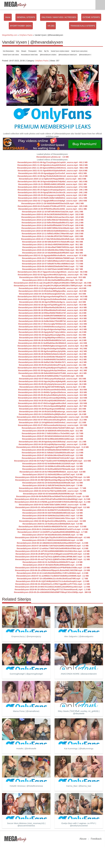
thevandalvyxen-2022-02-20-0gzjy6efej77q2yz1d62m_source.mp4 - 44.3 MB (52, 332)
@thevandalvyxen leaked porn (68, 54)
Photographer (32, 51)
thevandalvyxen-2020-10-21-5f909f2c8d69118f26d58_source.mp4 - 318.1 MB (52, 184)
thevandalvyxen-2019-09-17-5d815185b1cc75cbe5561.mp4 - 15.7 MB (52, 433)
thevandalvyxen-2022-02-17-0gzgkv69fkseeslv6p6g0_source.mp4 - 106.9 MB (52, 201)
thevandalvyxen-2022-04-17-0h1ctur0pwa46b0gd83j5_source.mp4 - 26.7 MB (52, 406)
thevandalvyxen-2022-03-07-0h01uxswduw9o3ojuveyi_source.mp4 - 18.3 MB (52, 425)
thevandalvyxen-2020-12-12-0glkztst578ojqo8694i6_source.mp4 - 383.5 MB (52, 179)
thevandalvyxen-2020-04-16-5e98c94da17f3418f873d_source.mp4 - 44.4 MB (53, 321)
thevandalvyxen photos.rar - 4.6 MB (52, 157)
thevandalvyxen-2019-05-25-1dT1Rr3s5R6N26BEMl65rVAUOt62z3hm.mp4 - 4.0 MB (52, 551)
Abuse (82, 838)
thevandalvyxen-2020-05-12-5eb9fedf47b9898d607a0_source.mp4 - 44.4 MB (52, 316)
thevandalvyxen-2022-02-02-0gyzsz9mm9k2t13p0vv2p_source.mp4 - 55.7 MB (52, 275)
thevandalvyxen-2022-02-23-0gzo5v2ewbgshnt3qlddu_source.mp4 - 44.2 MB (52, 348)
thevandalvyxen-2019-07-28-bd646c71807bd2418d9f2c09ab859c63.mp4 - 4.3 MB (53, 546)
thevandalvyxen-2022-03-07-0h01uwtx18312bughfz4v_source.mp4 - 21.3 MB (52, 420)
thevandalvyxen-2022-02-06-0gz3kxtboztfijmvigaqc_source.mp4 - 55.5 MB (52, 277)
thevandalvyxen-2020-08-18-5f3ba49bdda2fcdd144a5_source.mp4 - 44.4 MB (52, 310)
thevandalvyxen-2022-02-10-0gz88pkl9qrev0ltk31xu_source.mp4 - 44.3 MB (52, 338)
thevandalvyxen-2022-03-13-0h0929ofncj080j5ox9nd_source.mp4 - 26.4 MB (52, 414)
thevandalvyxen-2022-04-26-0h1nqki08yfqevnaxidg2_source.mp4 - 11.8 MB (52, 444)
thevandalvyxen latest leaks (29, 54)
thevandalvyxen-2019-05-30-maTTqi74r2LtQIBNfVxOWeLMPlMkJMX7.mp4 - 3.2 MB (52, 557)
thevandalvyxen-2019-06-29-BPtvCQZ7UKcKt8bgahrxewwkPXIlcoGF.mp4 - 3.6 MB (53, 554)
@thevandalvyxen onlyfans (48, 54)
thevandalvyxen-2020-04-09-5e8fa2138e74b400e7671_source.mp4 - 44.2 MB (52, 362)
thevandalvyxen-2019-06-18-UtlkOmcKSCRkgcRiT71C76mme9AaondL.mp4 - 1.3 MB (52, 589)
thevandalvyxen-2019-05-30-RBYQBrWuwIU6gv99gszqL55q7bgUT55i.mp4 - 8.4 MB (52, 477)
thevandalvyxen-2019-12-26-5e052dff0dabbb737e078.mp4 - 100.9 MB (53, 225)
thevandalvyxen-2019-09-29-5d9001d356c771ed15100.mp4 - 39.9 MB (52, 376)
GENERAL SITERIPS (26, 17)
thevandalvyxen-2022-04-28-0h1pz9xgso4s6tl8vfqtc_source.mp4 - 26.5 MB (52, 409)
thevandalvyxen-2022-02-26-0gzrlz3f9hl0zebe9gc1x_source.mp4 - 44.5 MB (52, 302)
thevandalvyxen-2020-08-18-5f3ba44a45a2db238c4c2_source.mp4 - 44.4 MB (52, 307)
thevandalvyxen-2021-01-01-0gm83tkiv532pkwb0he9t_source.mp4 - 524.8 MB (52, 170)
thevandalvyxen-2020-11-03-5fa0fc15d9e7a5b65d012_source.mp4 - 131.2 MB (52, 198)
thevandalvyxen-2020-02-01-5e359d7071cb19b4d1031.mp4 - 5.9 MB (52, 510)
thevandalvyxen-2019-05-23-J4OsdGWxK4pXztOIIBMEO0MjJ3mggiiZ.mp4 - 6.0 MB (52, 507)
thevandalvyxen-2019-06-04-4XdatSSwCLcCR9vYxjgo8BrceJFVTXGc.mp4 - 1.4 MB (52, 584)
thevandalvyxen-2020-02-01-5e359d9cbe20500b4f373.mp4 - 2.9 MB (53, 562)
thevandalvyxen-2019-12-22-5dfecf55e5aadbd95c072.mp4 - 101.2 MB (52, 223)
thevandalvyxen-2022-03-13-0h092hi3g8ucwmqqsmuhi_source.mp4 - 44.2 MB (53, 346)
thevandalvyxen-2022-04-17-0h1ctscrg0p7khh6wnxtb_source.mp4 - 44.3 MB (52, 324)
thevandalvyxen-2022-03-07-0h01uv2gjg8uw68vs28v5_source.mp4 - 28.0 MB (52, 403)
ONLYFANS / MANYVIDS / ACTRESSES (58, 17)
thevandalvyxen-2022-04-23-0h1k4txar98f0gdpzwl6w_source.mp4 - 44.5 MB (52, 291)
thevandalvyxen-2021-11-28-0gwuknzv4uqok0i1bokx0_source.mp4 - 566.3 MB (52, 165)
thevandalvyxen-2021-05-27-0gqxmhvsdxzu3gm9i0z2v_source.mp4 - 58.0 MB (52, 272)
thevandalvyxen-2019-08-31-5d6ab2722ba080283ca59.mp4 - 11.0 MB (52, 452)
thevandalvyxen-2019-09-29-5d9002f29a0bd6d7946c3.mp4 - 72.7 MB (52, 266)
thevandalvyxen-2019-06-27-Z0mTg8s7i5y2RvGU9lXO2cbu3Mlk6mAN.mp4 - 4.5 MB (52, 537)
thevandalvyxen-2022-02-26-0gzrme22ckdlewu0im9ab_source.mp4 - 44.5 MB (52, 299)
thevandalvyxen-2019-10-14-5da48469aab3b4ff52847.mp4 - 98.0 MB (52, 253)
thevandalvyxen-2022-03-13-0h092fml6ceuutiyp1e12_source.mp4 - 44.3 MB (52, 327)
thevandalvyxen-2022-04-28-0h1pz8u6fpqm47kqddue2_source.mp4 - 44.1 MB (52, 368)
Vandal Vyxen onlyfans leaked (60, 51)
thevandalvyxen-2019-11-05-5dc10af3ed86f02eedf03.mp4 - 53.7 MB (52, 280)
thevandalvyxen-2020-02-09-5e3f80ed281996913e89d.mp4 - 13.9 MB (52, 439)
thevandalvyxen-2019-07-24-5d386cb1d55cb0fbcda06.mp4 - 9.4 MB (52, 466)
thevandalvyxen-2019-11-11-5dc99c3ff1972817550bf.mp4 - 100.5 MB (52, 236)
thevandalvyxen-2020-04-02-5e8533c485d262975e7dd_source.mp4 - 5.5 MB (52, 526)
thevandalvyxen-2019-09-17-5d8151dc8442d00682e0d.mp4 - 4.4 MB (52, 540)
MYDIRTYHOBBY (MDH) (21, 26)
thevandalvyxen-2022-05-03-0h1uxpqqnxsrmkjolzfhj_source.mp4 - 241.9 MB (52, 195)
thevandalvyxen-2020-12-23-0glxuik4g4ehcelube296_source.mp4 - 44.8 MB (52, 288)
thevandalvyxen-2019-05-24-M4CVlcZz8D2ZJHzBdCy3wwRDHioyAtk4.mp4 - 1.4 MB (52, 587)
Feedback (96, 838)
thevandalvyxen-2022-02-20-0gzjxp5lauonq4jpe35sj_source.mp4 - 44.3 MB (52, 335)
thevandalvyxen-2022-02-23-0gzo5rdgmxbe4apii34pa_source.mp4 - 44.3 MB (52, 329)
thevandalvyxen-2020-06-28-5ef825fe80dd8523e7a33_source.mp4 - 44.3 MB (53, 340)
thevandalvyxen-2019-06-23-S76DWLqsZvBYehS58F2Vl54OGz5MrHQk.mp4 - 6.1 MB (52, 502)
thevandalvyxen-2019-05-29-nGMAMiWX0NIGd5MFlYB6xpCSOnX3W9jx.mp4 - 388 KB (52, 592)
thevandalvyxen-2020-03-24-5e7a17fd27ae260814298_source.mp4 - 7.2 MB (52, 491)
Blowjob (23, 51)
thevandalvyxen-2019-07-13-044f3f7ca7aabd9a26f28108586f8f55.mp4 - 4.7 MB (52, 532)
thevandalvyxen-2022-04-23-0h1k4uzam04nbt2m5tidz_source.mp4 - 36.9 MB (52, 390)
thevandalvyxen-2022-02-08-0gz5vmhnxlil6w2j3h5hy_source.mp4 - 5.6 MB (52, 521)
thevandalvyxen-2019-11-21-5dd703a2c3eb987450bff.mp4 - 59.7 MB (52, 269)
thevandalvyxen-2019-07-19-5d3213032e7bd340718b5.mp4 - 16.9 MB (52, 428)
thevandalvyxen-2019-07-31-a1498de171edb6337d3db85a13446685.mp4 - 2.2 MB (52, 576)
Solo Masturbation (8, 51)
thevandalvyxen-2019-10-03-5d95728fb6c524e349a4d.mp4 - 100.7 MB (52, 228)
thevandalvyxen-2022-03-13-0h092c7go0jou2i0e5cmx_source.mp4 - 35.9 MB (52, 392)
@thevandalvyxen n (85, 54)
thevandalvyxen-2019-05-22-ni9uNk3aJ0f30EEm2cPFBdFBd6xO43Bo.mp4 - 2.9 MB (52, 567)
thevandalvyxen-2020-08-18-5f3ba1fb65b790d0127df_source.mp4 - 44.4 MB (52, 313)
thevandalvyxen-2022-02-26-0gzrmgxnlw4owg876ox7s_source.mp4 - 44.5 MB (52, 296)
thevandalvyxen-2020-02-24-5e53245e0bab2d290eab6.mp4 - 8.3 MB (52, 483)
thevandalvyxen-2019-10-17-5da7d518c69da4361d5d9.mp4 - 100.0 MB (52, 239)
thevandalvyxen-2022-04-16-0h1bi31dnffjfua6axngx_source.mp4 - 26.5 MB (52, 411)
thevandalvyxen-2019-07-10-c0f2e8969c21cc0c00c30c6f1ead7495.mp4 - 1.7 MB (52, 578)
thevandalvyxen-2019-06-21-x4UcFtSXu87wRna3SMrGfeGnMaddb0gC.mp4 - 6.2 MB (52, 499)
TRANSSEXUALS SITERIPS (82, 26)
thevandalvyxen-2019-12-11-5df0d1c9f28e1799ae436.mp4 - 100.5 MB (52, 233)
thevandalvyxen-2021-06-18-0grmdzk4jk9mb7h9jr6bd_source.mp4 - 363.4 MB (52, 181)
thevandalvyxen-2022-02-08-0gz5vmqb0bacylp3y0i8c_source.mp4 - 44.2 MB (52, 351)
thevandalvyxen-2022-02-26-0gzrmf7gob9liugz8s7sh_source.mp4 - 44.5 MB (52, 305)
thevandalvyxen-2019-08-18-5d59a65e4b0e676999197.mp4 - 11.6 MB (52, 450)
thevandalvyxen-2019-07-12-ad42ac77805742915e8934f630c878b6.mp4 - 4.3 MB (52, 548)
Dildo (17, 51)
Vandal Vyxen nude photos (79, 51)
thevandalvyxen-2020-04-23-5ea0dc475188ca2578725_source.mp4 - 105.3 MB (52, 206)
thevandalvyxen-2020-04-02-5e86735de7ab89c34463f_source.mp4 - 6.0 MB (52, 505)
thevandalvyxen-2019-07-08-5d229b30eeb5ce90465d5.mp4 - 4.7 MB (52, 535)
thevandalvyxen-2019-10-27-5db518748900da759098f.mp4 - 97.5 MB (52, 258)
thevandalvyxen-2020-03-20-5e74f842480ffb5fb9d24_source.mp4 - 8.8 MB (52, 472)
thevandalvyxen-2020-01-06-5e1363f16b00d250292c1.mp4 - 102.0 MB (52, 214)
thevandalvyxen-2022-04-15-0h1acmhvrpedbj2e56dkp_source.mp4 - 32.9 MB (52, 398)
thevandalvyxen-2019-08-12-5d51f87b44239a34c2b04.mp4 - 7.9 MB (53, 485)
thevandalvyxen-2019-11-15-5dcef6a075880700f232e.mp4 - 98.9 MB (52, 247)
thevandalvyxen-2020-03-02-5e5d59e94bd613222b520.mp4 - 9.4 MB (52, 463)
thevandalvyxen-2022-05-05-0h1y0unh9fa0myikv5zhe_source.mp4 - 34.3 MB (52, 395)
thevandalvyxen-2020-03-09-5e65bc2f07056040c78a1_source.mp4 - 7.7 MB (52, 488)
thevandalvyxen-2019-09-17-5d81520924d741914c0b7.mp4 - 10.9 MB (52, 458)
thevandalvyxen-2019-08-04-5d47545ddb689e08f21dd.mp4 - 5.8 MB (52, 513)
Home (7, 17)
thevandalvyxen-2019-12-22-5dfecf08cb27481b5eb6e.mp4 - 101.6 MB (52, 220)
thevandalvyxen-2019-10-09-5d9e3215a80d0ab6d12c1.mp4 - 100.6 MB (52, 231)
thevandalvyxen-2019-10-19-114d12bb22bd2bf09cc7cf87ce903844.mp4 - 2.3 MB (52, 573)
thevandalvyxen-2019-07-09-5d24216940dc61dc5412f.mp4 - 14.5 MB (52, 436)
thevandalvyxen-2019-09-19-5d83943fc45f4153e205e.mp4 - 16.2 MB (52, 431)
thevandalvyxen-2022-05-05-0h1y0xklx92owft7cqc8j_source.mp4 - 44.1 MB (52, 365)
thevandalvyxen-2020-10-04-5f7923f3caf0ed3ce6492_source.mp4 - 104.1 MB (52, 209)
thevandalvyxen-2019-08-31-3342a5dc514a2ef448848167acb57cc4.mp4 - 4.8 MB (52, 529)
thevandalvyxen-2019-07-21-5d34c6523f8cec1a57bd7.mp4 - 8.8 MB (53, 474)
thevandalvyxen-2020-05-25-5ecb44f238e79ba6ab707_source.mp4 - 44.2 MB (52, 357)
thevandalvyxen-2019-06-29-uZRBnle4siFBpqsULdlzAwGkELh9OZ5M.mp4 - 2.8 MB (52, 570)
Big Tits (46, 51)
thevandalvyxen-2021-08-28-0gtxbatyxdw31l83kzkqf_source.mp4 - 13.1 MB (52, 442)
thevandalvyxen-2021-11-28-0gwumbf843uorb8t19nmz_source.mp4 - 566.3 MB (52, 168)
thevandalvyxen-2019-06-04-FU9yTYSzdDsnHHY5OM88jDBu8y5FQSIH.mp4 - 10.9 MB (52, 461)
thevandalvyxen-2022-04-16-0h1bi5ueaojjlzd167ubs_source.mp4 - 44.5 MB (52, 294)
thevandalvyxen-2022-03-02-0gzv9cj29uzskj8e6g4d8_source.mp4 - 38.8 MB (52, 381)
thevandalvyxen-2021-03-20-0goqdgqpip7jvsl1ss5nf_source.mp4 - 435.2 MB (52, 173)
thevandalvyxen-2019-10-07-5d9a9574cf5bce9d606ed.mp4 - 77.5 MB (52, 264)
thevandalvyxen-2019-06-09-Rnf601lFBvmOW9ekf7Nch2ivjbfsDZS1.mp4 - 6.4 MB (52, 496)
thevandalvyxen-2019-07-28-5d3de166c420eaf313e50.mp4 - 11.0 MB (52, 455)
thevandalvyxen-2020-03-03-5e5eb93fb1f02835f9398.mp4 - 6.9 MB (52, 494)
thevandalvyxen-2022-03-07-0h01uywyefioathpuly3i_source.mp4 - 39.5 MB (52, 379)
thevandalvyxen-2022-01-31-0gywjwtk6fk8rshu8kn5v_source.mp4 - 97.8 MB (52, 255)
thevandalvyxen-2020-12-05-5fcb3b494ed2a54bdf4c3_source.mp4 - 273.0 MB (52, 187)
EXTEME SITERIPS (91, 17)
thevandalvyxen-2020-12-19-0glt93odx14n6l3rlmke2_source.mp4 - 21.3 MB (52, 422)
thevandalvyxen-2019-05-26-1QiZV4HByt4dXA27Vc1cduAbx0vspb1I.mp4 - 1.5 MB (52, 581)
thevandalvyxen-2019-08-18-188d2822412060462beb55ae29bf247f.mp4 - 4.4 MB (52, 543)
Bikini (40, 51)
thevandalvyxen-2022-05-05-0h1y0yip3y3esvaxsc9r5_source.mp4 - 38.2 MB (53, 384)
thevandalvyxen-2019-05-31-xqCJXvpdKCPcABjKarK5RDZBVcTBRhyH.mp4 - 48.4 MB (52, 283)
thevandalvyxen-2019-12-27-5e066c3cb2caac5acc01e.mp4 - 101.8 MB (52, 217)
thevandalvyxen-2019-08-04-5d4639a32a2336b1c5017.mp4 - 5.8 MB (52, 515)
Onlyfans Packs (41, 61)
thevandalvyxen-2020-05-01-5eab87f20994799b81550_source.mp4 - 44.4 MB (52, 318)
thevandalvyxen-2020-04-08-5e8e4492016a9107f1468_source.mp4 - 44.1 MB (52, 373)
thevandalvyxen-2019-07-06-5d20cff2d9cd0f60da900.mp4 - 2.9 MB (52, 565)
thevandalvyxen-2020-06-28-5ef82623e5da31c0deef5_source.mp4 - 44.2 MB (53, 354)
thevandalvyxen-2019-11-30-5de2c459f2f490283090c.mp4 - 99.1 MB (52, 244)
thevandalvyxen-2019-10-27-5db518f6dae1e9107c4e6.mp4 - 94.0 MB (52, 261)
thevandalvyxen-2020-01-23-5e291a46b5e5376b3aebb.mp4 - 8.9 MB (52, 469)
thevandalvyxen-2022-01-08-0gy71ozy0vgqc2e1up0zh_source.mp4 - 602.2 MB (53, 162)
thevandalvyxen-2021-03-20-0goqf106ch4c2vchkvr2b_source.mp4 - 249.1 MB (52, 192)
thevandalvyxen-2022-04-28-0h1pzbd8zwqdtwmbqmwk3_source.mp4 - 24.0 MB (52, 417)
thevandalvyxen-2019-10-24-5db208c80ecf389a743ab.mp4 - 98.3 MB (52, 250)
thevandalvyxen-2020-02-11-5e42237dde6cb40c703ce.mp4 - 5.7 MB (52, 518)
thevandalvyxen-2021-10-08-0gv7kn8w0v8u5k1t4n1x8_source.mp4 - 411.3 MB (53, 176)
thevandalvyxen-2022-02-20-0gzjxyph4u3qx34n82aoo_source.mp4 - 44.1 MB (52, 370)
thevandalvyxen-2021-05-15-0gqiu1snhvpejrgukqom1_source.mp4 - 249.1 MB (52, 190)
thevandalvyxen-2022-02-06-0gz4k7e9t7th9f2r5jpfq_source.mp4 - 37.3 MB (52, 387)
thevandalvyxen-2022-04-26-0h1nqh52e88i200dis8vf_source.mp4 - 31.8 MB (52, 400)
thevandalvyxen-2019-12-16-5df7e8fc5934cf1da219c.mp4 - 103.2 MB (52, 212)
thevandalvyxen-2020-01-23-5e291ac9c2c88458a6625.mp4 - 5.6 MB (52, 524)
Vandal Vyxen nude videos (11, 54)
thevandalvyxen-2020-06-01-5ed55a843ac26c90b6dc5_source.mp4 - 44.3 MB (52, 343)
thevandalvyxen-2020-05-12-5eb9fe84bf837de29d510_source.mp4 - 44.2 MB (52, 359)
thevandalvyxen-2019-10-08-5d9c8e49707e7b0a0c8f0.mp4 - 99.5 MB (52, 242)
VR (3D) (50, 26)
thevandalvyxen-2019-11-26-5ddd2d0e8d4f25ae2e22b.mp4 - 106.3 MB (52, 203)
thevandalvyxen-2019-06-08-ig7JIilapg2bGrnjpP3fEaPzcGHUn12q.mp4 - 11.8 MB (52, 447)
